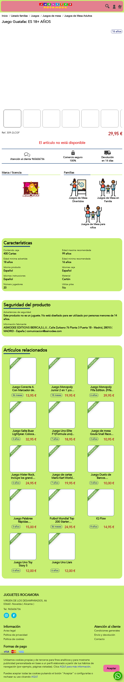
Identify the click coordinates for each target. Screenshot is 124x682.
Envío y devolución (104, 635)
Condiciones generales (107, 630)
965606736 (14, 609)
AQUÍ (34, 676)
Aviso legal (10, 630)
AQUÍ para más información (75, 666)
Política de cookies (14, 639)
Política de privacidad (15, 635)
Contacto (99, 639)
